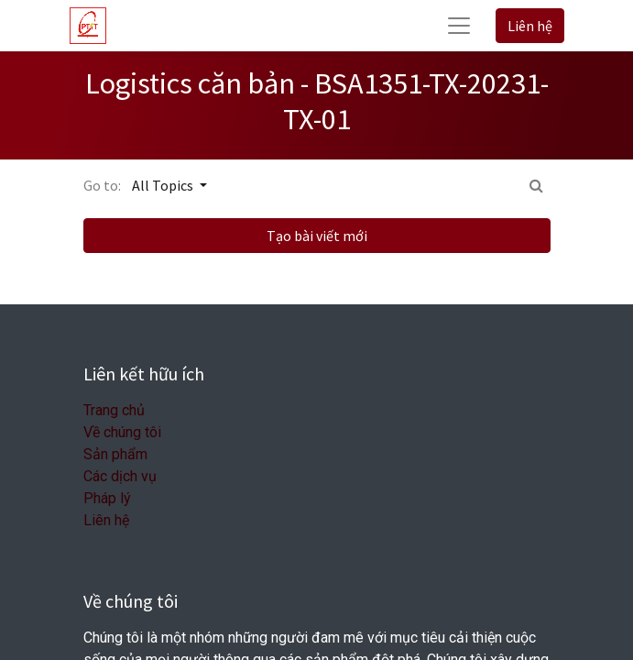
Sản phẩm (115, 454)
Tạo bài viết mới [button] (317, 235)
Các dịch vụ (120, 476)
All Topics (164, 185)
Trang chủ (114, 410)
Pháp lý (107, 498)
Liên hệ (529, 25)
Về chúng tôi (122, 432)
